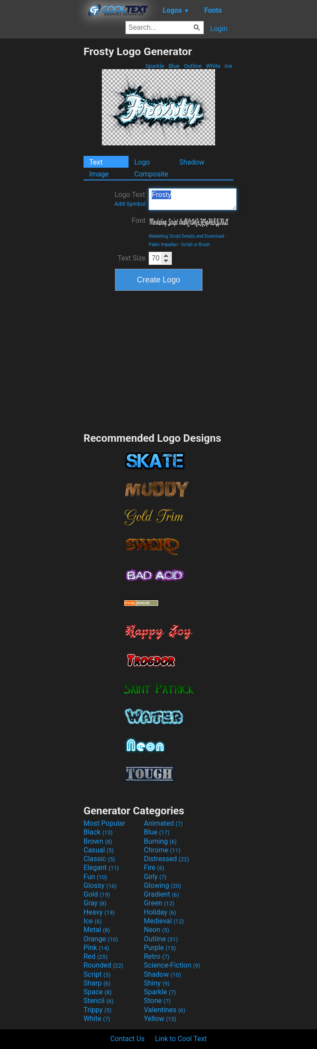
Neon (156, 930)
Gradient (161, 894)
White (213, 66)
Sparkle (155, 66)
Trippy (97, 1010)
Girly (155, 877)
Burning (160, 841)
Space (97, 992)
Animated (163, 823)
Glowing (162, 885)
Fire (154, 867)
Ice (228, 66)
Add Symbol (130, 204)
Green (159, 903)
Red (96, 956)
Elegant (101, 867)
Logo (142, 162)
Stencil (98, 1000)
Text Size (132, 258)
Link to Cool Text (181, 1039)
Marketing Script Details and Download (186, 236)
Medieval (164, 921)
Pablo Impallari (163, 244)
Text (95, 162)
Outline (192, 66)
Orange (101, 939)
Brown (98, 841)
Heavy (99, 912)
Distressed (166, 859)
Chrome (162, 850)
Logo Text (130, 198)
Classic (99, 859)
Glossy (100, 885)
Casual (99, 850)
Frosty (193, 199)
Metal (97, 930)
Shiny (157, 983)
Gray (95, 903)
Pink (96, 947)
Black (98, 832)
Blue (174, 66)
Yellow (160, 1018)
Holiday (160, 912)
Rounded (103, 965)
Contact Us (127, 1039)
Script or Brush (195, 244)
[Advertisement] (42, 176)
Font (139, 220)
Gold (97, 894)
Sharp (97, 983)
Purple (160, 947)
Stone (157, 1000)
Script (97, 974)
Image (99, 174)
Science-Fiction (172, 965)
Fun (95, 877)
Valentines (164, 1010)
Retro (156, 956)
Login (218, 29)
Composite (151, 174)
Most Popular (104, 823)
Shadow (191, 162)
